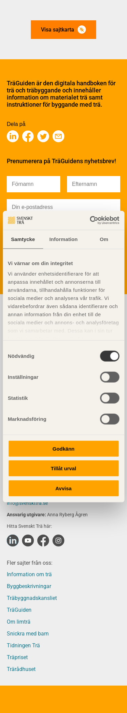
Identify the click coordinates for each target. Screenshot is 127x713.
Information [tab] (63, 239)
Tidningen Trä (23, 645)
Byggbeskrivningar (29, 586)
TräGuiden (19, 610)
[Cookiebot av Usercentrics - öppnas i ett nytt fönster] (90, 220)
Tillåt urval (63, 468)
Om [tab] (104, 239)
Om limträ (18, 622)
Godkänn (63, 448)
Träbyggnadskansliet (32, 598)
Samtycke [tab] (23, 239)
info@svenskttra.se (27, 503)
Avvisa (64, 488)
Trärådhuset (21, 669)
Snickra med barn (28, 633)
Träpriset (17, 657)
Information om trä (29, 574)
